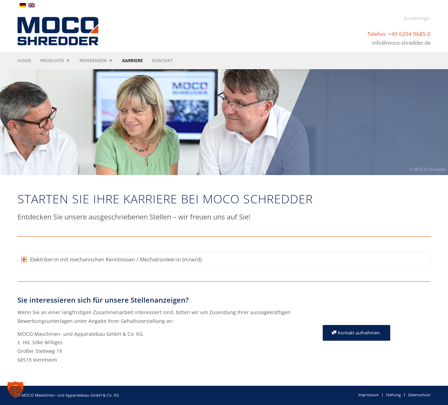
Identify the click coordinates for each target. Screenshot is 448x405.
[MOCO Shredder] (58, 31)
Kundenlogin (417, 18)
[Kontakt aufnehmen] (356, 333)
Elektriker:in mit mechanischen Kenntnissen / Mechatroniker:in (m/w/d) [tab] (111, 259)
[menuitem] (27, 60)
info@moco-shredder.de (401, 42)
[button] (15, 389)
